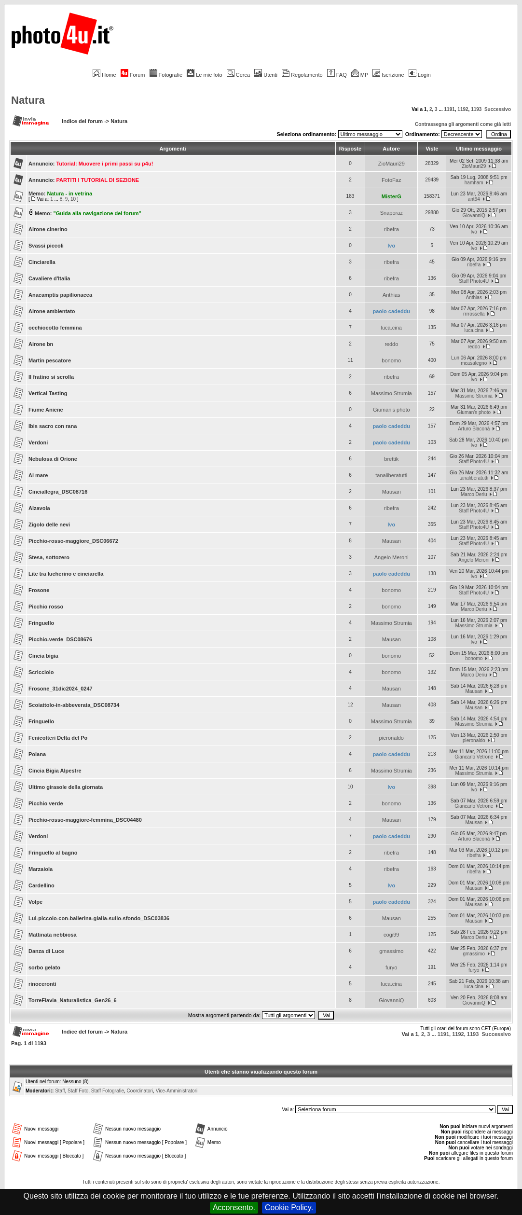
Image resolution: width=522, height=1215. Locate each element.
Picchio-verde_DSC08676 (60, 639)
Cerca (238, 75)
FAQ (337, 75)
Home (104, 75)
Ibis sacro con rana (52, 426)
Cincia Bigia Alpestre (55, 770)
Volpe (35, 902)
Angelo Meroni (391, 557)
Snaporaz (391, 213)
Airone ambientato (51, 311)
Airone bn (40, 344)
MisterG (391, 196)
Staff (60, 1090)
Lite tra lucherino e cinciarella (65, 574)
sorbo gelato (44, 967)
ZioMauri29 (391, 163)
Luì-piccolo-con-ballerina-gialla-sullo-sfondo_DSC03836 (98, 918)
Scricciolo (41, 672)
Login (420, 75)
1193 (476, 109)
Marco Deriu (474, 494)
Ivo (474, 232)
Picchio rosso (45, 606)
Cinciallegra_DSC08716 (57, 492)
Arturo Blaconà (474, 428)
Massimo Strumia (391, 393)
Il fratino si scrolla (51, 377)
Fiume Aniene (45, 410)
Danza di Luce (46, 951)
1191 (449, 109)
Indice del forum (82, 121)
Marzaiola (40, 869)
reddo (391, 344)
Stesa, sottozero (48, 557)
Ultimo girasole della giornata (65, 787)
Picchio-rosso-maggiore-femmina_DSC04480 (85, 820)
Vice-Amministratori (177, 1090)
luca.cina (391, 328)
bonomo (391, 360)
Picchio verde (45, 803)
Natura (28, 100)
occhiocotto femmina (55, 328)
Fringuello (41, 623)
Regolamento (302, 75)
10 (73, 199)
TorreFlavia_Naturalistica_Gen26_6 (72, 1000)
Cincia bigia (43, 656)
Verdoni (38, 442)
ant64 (474, 199)
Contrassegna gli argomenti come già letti (463, 124)
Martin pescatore (49, 360)
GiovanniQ (474, 215)
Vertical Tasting (48, 393)
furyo (391, 967)
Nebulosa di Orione (52, 459)
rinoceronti (42, 984)
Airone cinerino (48, 229)
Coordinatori (140, 1090)
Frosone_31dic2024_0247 (60, 688)
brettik (391, 459)
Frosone (38, 590)
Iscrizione (388, 75)
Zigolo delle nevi (49, 524)
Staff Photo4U (474, 281)
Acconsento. (234, 1207)
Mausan (391, 492)
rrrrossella (473, 314)
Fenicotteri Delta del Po (57, 738)
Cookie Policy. (289, 1207)
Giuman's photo (391, 410)
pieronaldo (391, 738)
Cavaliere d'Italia (49, 278)
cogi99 (391, 935)
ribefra (391, 229)
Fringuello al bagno (52, 853)
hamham (474, 182)
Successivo (497, 109)
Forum (133, 75)
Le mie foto (204, 75)
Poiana (37, 754)
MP (359, 75)
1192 (462, 109)
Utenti (265, 75)
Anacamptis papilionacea (60, 295)
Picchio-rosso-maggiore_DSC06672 (73, 541)
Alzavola (39, 508)
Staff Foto (78, 1090)
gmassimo (391, 951)
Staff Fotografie (107, 1090)
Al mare (38, 475)
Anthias (391, 295)
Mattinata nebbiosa (52, 935)
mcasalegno (474, 363)
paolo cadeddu (391, 311)
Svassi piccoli (46, 246)
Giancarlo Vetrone (473, 756)
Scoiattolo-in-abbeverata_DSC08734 (73, 705)
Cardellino (41, 885)
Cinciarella (41, 262)
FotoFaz (391, 180)
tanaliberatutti (391, 475)
